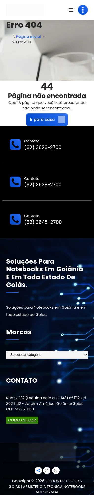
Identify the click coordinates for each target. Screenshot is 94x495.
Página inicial (28, 36)
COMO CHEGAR (22, 420)
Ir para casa (47, 119)
